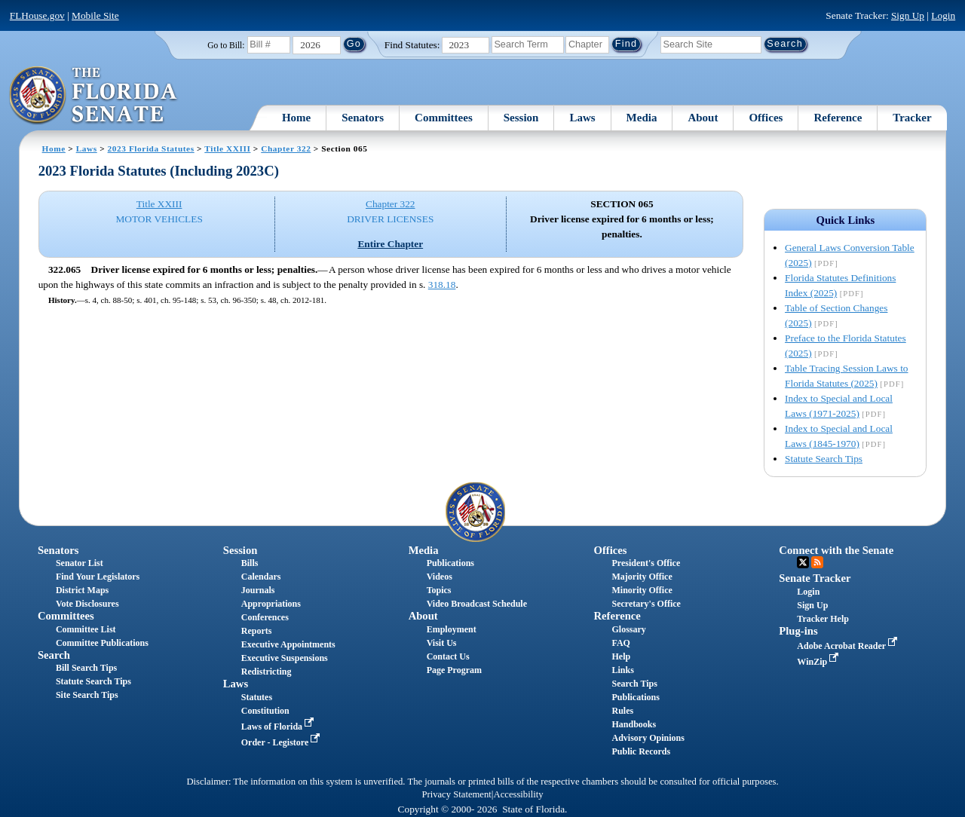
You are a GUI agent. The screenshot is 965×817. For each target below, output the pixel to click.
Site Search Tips (87, 695)
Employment (451, 629)
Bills (250, 563)
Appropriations (271, 603)
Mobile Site (95, 15)
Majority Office (641, 576)
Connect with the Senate (836, 550)
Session (521, 118)
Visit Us (442, 643)
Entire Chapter (390, 243)
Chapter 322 (286, 148)
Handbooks (633, 724)
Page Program (454, 670)
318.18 (442, 284)
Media (641, 118)
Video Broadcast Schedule (477, 603)
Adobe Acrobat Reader (848, 646)
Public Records (640, 751)
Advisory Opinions (647, 738)
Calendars (261, 576)
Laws (582, 118)
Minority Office (641, 590)
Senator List (79, 563)
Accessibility (519, 794)
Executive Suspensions (284, 658)
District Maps (82, 590)
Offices (766, 118)
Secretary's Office (645, 603)
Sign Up (907, 15)
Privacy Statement (456, 794)
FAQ (620, 643)
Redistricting (266, 671)
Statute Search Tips (823, 458)
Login (943, 15)
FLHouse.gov (37, 15)
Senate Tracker (814, 578)
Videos (439, 576)
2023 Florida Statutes (151, 148)
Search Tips (634, 683)
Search (54, 655)
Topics (439, 590)
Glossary (628, 629)
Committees (444, 118)
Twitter (803, 562)
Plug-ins (798, 631)
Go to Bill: (225, 45)
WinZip (819, 661)
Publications (450, 563)
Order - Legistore (282, 742)
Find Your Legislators (97, 576)
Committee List (86, 629)
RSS (817, 562)
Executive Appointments (288, 644)
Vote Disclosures (87, 603)
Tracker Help (823, 619)
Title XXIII (227, 148)
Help (620, 656)
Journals (258, 590)
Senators (363, 118)
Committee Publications (102, 643)
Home (296, 118)
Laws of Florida (279, 726)
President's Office (645, 563)
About (703, 118)
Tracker (912, 118)
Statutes (256, 697)
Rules (622, 710)
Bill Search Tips (86, 667)
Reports (256, 631)
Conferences (265, 617)
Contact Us (448, 656)
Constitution (265, 710)
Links (622, 670)
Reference (837, 118)
